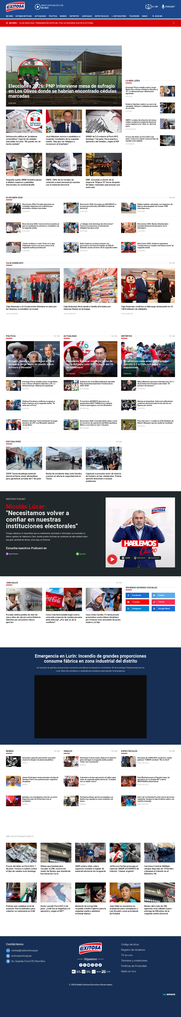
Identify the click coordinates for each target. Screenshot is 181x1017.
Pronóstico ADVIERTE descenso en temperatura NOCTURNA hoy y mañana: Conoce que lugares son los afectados (96, 403)
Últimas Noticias (24, 16)
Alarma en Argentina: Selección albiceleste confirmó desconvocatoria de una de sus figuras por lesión (155, 403)
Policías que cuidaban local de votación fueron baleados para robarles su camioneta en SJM (20, 908)
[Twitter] (163, 595)
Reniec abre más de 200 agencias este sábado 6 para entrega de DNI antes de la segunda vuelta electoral (158, 910)
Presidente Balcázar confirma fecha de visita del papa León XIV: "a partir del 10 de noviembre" (89, 364)
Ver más (172, 197)
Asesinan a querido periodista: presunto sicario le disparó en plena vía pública (39, 759)
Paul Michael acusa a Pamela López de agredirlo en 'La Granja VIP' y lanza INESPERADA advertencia (153, 779)
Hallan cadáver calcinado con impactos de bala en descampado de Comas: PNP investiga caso (155, 206)
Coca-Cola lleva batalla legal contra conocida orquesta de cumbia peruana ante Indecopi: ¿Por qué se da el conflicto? (64, 618)
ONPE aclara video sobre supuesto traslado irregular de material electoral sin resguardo (90, 868)
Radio (144, 16)
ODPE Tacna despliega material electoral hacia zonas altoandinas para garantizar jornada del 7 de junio (23, 476)
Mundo (63, 16)
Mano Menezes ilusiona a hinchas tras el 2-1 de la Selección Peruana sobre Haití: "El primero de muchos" (155, 384)
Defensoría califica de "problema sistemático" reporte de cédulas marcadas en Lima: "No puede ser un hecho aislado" (23, 140)
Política (53, 16)
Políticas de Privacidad (133, 965)
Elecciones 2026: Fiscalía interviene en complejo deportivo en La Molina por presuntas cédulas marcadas (38, 206)
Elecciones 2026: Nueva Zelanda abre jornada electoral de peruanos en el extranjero (152, 226)
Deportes (74, 16)
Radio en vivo (128, 971)
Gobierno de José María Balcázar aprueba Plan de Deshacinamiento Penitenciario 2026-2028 (97, 384)
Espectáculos (102, 16)
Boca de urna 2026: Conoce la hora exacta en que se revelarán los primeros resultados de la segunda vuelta (40, 226)
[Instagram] (137, 608)
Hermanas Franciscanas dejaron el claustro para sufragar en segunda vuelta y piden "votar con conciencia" (98, 760)
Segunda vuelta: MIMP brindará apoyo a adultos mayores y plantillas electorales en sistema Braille (24, 182)
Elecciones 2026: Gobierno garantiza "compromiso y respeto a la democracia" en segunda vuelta (155, 246)
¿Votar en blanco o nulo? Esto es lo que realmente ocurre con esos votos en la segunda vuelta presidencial (38, 246)
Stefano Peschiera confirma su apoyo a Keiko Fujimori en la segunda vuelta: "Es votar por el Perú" (38, 403)
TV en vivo (127, 955)
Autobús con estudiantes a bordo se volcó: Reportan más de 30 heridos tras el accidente (40, 799)
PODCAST (170, 7)
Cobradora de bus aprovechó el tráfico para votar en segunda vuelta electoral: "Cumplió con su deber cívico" (98, 779)
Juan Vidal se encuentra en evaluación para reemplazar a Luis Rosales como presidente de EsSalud (124, 910)
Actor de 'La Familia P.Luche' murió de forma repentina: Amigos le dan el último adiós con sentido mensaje (155, 799)
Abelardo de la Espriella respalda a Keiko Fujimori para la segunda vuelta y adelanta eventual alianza (90, 910)
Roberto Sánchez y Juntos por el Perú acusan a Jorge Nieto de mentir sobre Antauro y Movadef (31, 364)
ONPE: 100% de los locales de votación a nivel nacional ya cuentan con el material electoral (63, 182)
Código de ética (130, 944)
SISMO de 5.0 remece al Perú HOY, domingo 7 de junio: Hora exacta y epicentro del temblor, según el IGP (102, 139)
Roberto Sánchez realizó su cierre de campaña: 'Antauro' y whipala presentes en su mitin (142, 106)
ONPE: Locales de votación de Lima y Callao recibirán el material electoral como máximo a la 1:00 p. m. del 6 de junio (141, 123)
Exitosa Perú (120, 16)
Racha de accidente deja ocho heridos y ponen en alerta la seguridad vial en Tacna (64, 476)
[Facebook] (137, 595)
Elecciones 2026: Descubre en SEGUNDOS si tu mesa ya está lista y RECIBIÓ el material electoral (98, 206)
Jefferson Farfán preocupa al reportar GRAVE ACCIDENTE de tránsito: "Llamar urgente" (124, 868)
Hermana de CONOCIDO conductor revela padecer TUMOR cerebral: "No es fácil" (154, 759)
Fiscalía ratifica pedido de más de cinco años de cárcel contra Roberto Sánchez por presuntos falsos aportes (23, 618)
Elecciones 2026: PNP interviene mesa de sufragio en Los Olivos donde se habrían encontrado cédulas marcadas (62, 91)
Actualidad (40, 16)
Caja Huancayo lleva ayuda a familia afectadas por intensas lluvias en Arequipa (87, 307)
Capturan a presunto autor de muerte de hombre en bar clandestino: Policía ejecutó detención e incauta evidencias (103, 477)
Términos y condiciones (134, 960)
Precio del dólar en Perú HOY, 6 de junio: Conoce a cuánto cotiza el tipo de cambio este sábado (142, 139)
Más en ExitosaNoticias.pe (20, 836)
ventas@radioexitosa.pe (24, 950)
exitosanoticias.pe (21, 955)
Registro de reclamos (133, 949)
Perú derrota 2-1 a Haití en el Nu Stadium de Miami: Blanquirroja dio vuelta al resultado (155, 422)
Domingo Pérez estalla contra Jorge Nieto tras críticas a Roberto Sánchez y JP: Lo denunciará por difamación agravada (142, 90)
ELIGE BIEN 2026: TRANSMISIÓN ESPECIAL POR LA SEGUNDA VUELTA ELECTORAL (56, 23)
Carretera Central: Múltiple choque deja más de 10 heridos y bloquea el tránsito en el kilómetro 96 (159, 870)
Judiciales (87, 16)
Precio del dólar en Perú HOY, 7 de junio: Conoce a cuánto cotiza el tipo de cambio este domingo (21, 868)
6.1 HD (155, 7)
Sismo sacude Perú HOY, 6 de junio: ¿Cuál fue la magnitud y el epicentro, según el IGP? (55, 908)
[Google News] (163, 608)
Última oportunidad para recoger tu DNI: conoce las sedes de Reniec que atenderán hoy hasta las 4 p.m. (55, 870)
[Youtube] (137, 602)
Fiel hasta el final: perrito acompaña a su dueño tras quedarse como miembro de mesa (96, 799)
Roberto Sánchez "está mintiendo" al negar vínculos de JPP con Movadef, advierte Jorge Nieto (40, 423)
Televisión (134, 16)
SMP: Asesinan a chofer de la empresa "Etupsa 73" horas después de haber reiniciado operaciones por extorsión (103, 184)
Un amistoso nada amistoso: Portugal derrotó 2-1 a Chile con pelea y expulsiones (146, 364)
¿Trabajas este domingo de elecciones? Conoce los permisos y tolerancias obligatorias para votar (96, 226)
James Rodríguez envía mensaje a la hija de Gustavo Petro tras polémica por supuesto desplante (40, 779)
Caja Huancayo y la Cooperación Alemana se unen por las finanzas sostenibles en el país (31, 307)
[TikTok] (163, 602)
